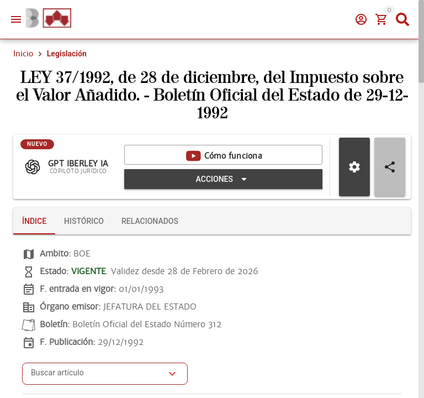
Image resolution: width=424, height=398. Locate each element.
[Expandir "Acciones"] (223, 179)
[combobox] (96, 377)
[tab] (34, 221)
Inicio (23, 54)
